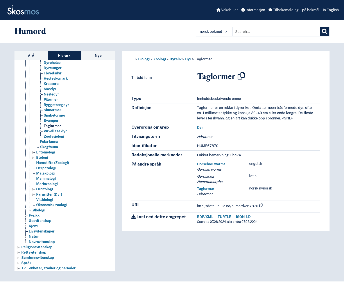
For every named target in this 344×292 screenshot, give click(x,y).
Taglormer (203, 59)
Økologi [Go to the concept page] (38, 210)
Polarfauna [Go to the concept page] (49, 142)
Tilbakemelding (284, 10)
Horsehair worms (211, 164)
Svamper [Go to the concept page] (51, 121)
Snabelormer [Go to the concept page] (54, 115)
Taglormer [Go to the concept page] (52, 126)
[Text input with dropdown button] (276, 31)
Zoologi (159, 59)
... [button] (132, 59)
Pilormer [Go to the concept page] (51, 99)
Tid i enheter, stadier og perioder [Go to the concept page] (48, 268)
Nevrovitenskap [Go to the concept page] (42, 242)
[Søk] (325, 31)
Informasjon (253, 10)
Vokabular (227, 10)
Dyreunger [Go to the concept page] (53, 68)
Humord (30, 30)
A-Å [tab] (31, 56)
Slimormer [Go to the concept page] (52, 110)
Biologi (144, 59)
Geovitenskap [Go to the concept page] (40, 221)
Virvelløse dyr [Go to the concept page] (55, 131)
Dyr (188, 59)
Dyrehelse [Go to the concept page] (52, 63)
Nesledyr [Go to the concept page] (51, 94)
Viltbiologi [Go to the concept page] (44, 200)
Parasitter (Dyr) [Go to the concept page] (49, 194)
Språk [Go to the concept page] (26, 263)
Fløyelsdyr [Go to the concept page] (53, 73)
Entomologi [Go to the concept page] (45, 152)
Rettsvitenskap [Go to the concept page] (33, 252)
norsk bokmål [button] (213, 31)
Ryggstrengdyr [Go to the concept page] (56, 105)
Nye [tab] (98, 56)
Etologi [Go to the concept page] (42, 157)
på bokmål (310, 10)
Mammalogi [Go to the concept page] (46, 179)
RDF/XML (205, 217)
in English (331, 10)
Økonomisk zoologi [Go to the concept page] (51, 205)
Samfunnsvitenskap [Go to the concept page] (37, 258)
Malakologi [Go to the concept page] (45, 173)
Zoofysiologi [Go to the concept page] (54, 136)
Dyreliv (175, 59)
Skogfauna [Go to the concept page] (49, 147)
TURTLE (224, 217)
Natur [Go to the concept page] (34, 236)
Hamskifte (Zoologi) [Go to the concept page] (52, 163)
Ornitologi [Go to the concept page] (44, 189)
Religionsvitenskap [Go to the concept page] (36, 247)
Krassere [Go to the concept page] (51, 84)
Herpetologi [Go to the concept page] (46, 168)
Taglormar (205, 189)
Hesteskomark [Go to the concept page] (56, 78)
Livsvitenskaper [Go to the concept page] (42, 231)
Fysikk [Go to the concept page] (34, 215)
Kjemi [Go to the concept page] (33, 226)
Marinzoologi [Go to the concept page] (47, 184)
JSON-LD (243, 217)
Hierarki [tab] (64, 56)
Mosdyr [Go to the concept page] (50, 89)
